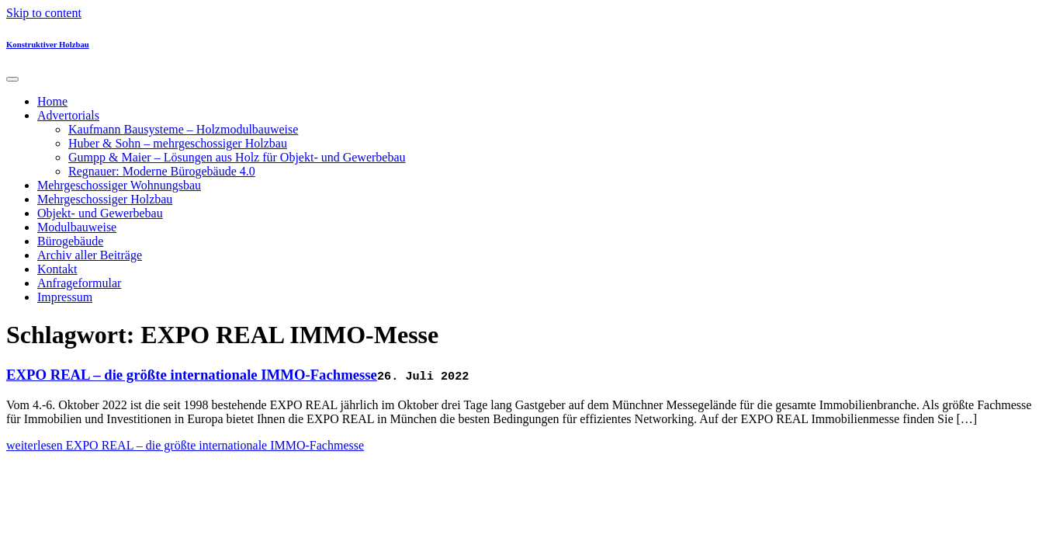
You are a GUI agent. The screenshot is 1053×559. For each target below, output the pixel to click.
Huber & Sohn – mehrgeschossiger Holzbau (177, 143)
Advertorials (68, 115)
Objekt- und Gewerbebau (100, 213)
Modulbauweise (76, 227)
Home (52, 101)
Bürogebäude (70, 241)
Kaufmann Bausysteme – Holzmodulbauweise (183, 129)
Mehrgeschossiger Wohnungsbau (119, 185)
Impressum (64, 297)
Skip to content (43, 12)
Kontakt (57, 269)
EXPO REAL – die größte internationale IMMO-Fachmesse (191, 374)
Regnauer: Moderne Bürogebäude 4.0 (161, 171)
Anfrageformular (79, 283)
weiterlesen (185, 445)
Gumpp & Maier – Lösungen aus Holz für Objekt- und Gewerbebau (237, 157)
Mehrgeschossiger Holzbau (104, 199)
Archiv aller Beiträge (89, 255)
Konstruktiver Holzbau (47, 44)
